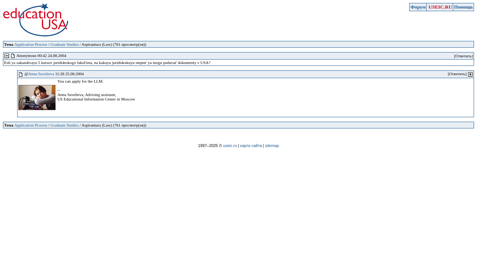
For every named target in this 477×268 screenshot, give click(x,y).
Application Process (30, 44)
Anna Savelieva (41, 73)
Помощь (463, 7)
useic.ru (230, 145)
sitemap (272, 145)
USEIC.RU (440, 7)
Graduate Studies (64, 44)
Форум (418, 7)
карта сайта (251, 145)
